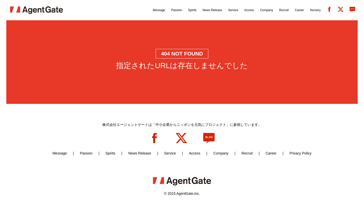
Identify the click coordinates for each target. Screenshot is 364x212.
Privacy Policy (300, 153)
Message (60, 153)
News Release (139, 153)
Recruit (247, 153)
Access (194, 153)
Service (170, 153)
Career (271, 153)
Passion (86, 153)
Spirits (110, 153)
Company (221, 153)
